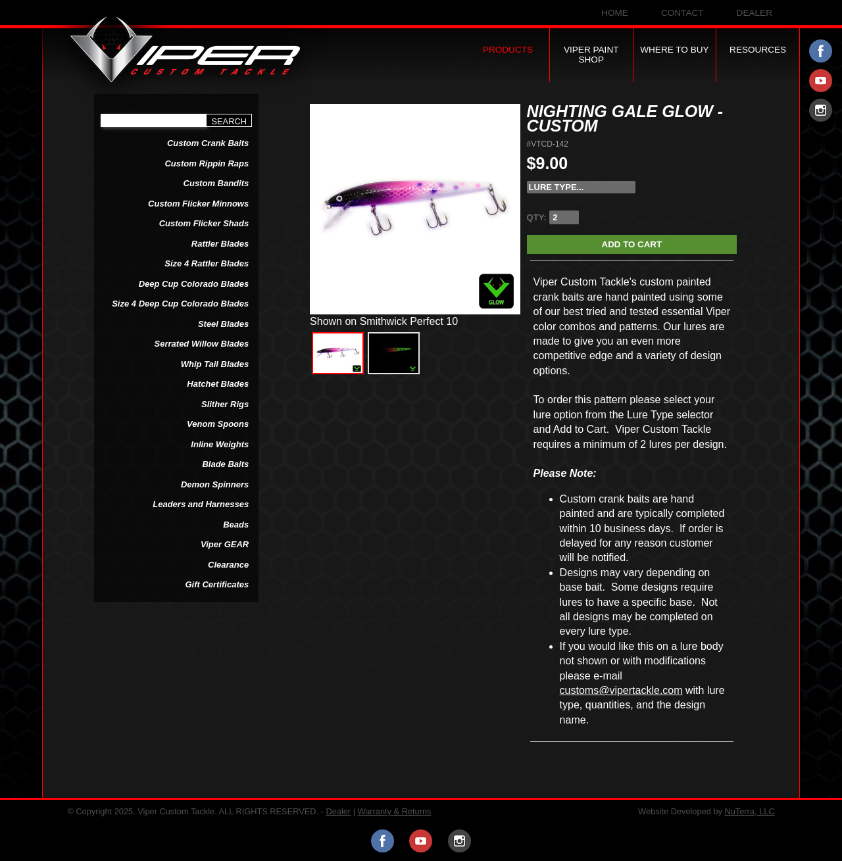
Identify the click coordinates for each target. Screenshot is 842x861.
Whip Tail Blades (215, 364)
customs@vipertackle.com (621, 690)
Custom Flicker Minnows (198, 204)
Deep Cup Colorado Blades (194, 284)
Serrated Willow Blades (202, 344)
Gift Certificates (217, 584)
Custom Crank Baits (208, 143)
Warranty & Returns (395, 811)
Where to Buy (674, 50)
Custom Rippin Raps (206, 163)
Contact (682, 13)
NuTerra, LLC (749, 811)
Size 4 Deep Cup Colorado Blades (180, 303)
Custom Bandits (216, 183)
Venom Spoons (218, 424)
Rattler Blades (220, 244)
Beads (236, 524)
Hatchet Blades (218, 384)
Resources (758, 50)
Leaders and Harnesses (201, 504)
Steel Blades (223, 324)
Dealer (754, 13)
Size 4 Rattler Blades (206, 263)
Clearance (228, 565)
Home (614, 13)
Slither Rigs (225, 404)
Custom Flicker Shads (204, 223)
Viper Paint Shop (591, 54)
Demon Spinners (215, 484)
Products (508, 50)
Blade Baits (225, 464)
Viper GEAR (225, 544)
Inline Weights (220, 444)
